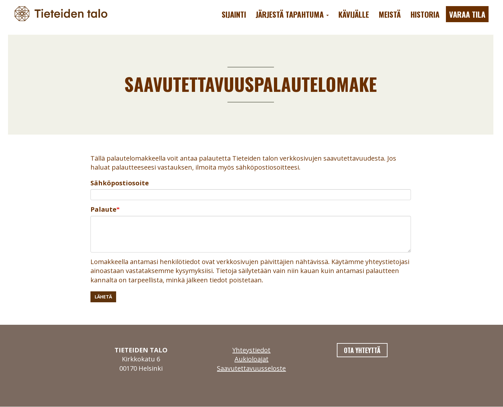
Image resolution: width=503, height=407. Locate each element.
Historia (424, 14)
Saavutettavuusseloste (251, 368)
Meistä (390, 14)
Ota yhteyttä (362, 350)
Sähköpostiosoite (119, 183)
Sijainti (234, 14)
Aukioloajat (251, 359)
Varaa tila (467, 14)
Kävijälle (353, 14)
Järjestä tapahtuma (292, 14)
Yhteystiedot (251, 350)
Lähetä (103, 297)
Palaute (103, 209)
